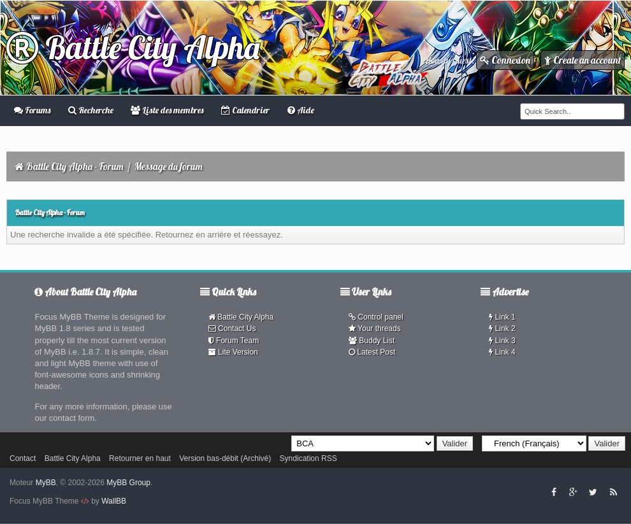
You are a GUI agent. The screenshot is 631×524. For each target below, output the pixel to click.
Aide (300, 110)
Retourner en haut (140, 458)
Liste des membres (167, 110)
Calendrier (245, 110)
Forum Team (233, 340)
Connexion (505, 60)
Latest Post (372, 352)
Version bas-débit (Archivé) (225, 458)
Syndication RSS (308, 458)
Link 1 (502, 317)
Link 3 (502, 340)
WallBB (113, 501)
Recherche (90, 110)
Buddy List (372, 340)
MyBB (46, 482)
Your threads (375, 328)
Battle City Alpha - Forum (75, 166)
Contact (23, 458)
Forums (32, 110)
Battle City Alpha (132, 47)
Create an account (582, 60)
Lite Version (233, 352)
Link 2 (502, 328)
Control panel (376, 317)
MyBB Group (128, 482)
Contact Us (232, 328)
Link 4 (502, 352)
